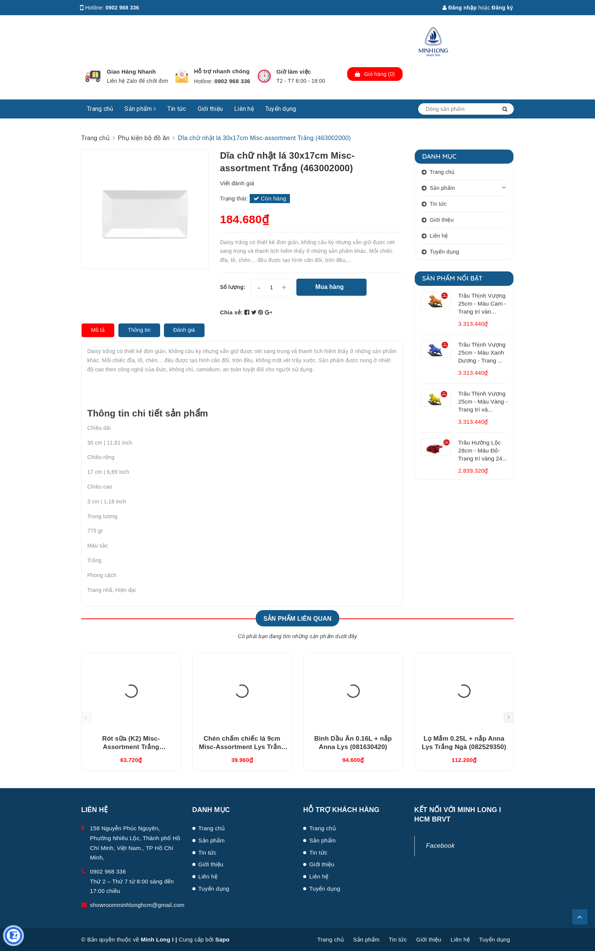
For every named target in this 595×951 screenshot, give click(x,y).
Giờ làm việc (294, 71)
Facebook (440, 845)
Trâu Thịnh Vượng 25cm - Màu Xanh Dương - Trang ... (482, 352)
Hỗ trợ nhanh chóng (222, 71)
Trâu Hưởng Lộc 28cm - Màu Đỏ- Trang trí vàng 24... (482, 450)
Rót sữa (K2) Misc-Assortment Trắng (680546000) (131, 747)
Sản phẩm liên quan (297, 618)
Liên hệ (244, 108)
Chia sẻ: (231, 312)
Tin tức (176, 108)
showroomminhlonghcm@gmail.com (137, 905)
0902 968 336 (122, 8)
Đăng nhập (459, 8)
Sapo (222, 939)
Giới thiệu (210, 108)
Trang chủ (100, 108)
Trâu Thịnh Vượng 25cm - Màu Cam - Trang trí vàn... (482, 303)
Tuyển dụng (280, 108)
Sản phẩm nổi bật (452, 278)
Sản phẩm (140, 108)
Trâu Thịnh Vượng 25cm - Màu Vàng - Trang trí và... (483, 401)
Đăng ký (502, 8)
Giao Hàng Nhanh (131, 71)
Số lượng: (233, 287)
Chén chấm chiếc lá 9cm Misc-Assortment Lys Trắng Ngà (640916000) (242, 747)
